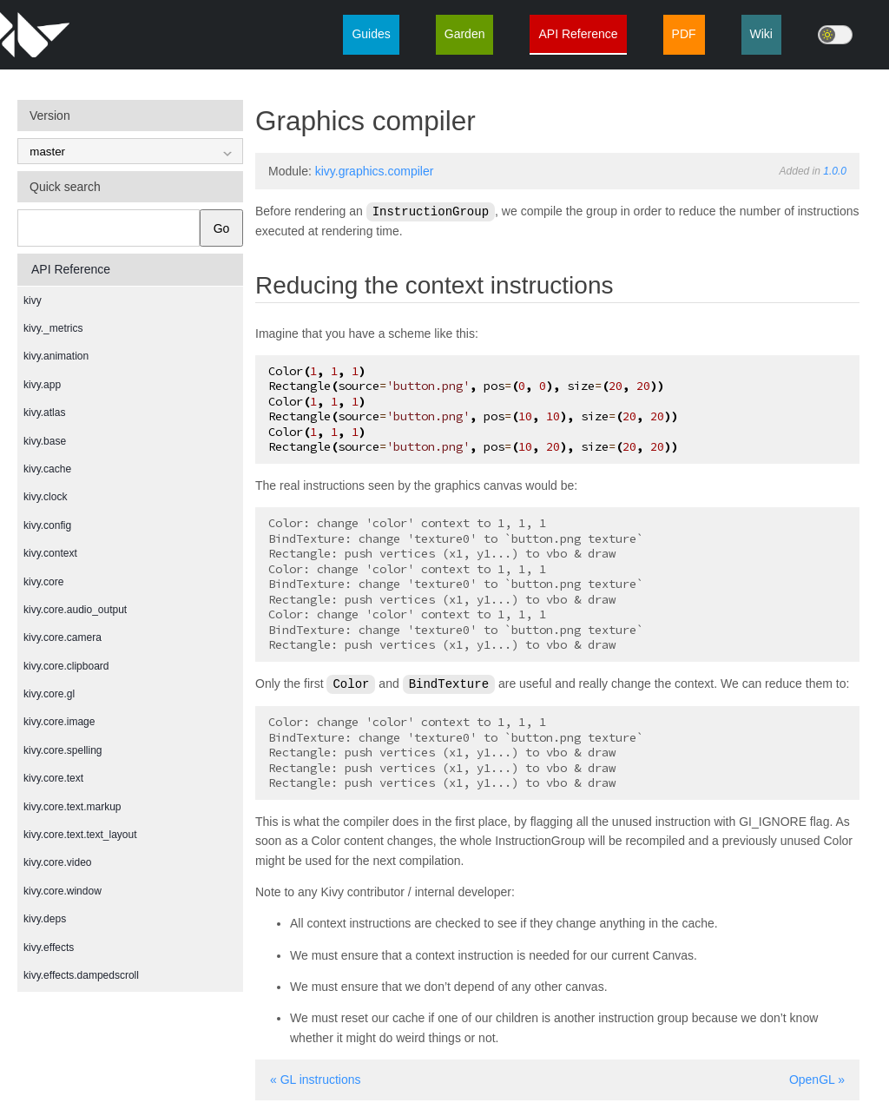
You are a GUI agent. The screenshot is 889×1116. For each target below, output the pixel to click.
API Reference (577, 34)
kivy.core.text (53, 778)
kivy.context (50, 553)
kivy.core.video (57, 862)
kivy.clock (45, 497)
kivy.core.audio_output (75, 610)
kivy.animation (56, 356)
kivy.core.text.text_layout (80, 835)
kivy (32, 300)
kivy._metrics (52, 328)
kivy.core (43, 582)
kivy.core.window (62, 891)
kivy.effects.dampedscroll (81, 975)
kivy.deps (44, 919)
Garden (464, 34)
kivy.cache (47, 469)
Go (222, 228)
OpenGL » (817, 1078)
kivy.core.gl (49, 694)
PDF (684, 34)
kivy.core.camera (62, 637)
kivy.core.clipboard (66, 666)
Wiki (761, 34)
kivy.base (44, 441)
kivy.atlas (44, 412)
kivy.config (47, 525)
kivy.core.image (59, 722)
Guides (371, 34)
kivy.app (42, 385)
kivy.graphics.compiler (374, 171)
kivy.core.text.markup (72, 807)
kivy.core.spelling (62, 750)
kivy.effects (48, 947)
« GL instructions (315, 1078)
